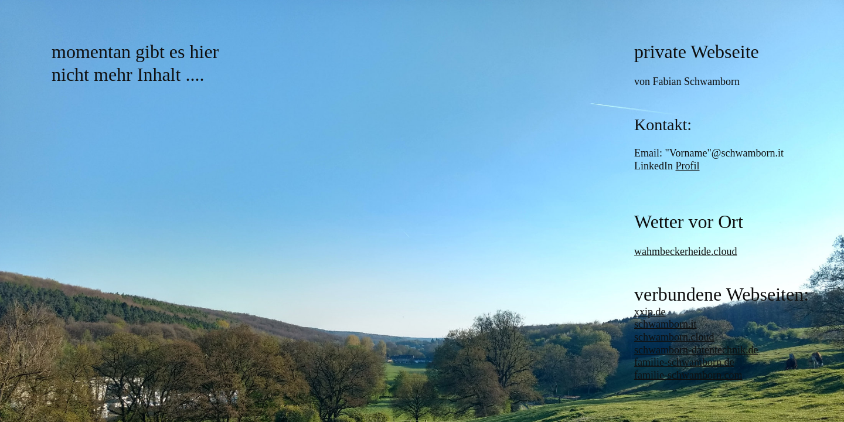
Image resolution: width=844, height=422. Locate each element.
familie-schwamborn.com (688, 375)
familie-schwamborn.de (684, 362)
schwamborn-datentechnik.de (696, 350)
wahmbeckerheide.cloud (685, 251)
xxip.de (650, 312)
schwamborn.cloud (674, 337)
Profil (687, 166)
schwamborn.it (665, 324)
